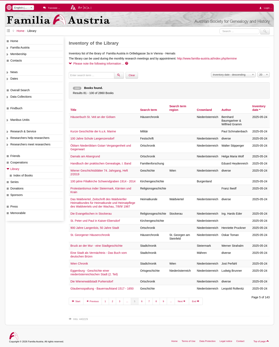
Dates (14, 78)
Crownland (204, 109)
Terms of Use (188, 341)
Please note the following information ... (98, 63)
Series (14, 182)
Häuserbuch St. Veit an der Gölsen (92, 117)
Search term (148, 109)
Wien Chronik (79, 263)
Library (14, 169)
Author (226, 109)
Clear (132, 75)
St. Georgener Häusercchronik (90, 235)
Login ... (267, 8)
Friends (15, 156)
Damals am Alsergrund (85, 156)
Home (14, 41)
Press (14, 206)
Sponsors (16, 195)
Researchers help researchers (30, 137)
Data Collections (21, 96)
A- (89, 8)
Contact (240, 341)
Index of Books (23, 175)
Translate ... (54, 8)
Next (182, 301)
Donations (17, 188)
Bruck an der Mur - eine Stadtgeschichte (96, 245)
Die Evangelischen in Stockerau (91, 213)
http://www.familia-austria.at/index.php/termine (207, 58)
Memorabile (18, 213)
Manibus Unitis (19, 119)
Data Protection (207, 341)
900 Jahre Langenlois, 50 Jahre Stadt (94, 227)
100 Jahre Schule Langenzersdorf (92, 138)
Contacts (16, 60)
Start (76, 301)
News (14, 72)
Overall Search (20, 90)
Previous (92, 301)
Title (73, 109)
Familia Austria (19, 47)
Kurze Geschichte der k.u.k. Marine (93, 131)
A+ (80, 7)
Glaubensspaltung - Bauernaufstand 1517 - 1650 (102, 288)
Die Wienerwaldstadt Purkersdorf (91, 281)
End (196, 301)
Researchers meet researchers (30, 144)
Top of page (261, 341)
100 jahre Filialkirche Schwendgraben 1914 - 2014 (103, 181)
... (127, 301)
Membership (18, 54)
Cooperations (19, 162)
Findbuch (16, 108)
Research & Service (23, 131)
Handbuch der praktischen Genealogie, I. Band (100, 163)
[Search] (119, 75)
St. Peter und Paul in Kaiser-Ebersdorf (95, 220)
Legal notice (226, 341)
